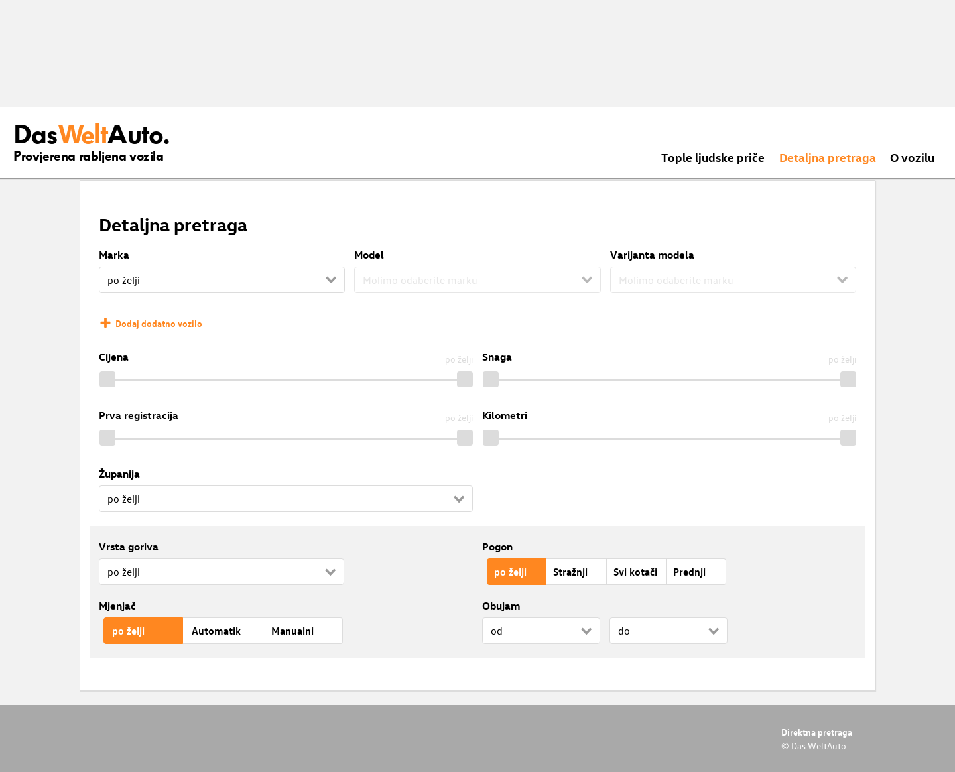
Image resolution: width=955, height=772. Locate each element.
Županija (119, 473)
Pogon (497, 546)
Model (369, 254)
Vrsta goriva (129, 546)
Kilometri (504, 415)
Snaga (497, 356)
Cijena (114, 356)
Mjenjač (117, 605)
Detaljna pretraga (827, 156)
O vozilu (912, 156)
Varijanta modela (652, 254)
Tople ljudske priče (713, 156)
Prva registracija (138, 415)
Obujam (501, 605)
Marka (114, 254)
